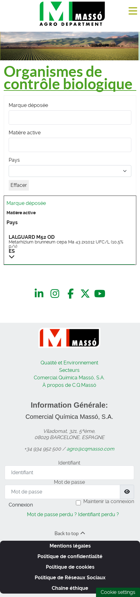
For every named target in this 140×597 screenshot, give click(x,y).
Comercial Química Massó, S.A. (69, 378)
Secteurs (69, 370)
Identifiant (69, 463)
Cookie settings (118, 592)
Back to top (70, 533)
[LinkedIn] (40, 293)
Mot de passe (69, 482)
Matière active (25, 133)
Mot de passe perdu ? (52, 514)
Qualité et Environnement (69, 363)
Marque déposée (28, 105)
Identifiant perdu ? (98, 514)
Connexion (21, 505)
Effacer (19, 185)
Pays (14, 160)
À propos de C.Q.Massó (69, 385)
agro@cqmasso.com (90, 449)
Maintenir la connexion (108, 501)
